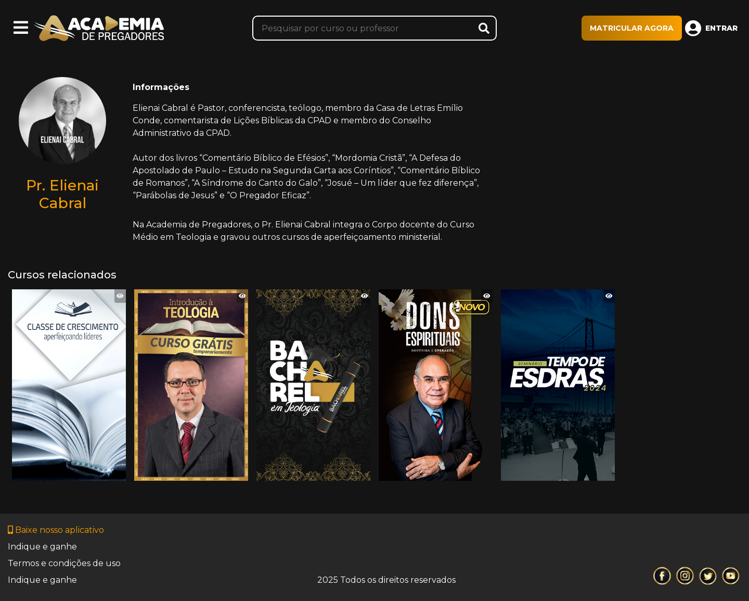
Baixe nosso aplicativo (56, 530)
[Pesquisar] (374, 28)
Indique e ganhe (42, 547)
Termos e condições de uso (64, 563)
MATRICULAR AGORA (632, 28)
